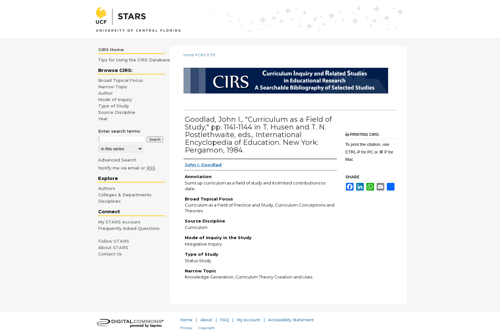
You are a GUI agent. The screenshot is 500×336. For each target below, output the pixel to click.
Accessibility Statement (291, 319)
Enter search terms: (119, 131)
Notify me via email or (126, 167)
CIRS (202, 55)
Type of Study (113, 105)
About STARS (113, 247)
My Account (248, 319)
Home (189, 55)
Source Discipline (116, 112)
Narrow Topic (113, 86)
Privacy (186, 328)
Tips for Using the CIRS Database (134, 59)
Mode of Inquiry (115, 99)
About (206, 319)
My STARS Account (119, 221)
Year (103, 118)
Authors (106, 188)
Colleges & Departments (125, 194)
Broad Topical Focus (120, 80)
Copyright (207, 328)
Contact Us (110, 253)
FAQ (224, 319)
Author (105, 93)
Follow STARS (113, 241)
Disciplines (109, 201)
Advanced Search (117, 159)
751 (212, 55)
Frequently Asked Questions (129, 228)
